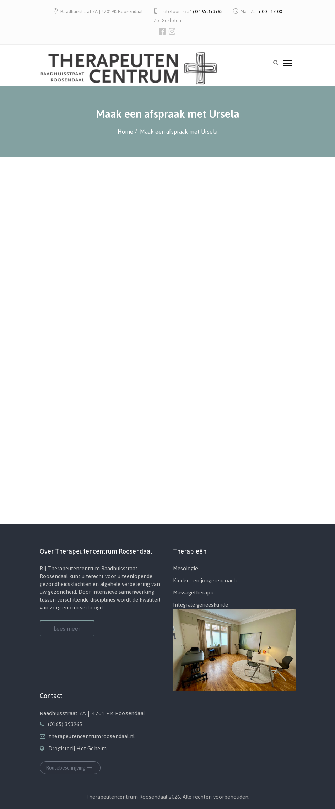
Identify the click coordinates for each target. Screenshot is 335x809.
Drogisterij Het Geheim (77, 748)
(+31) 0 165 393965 (203, 11)
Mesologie (185, 568)
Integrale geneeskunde (200, 605)
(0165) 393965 (65, 724)
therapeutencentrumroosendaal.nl (92, 736)
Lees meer (67, 628)
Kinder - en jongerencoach (205, 580)
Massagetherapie (194, 592)
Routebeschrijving (70, 768)
